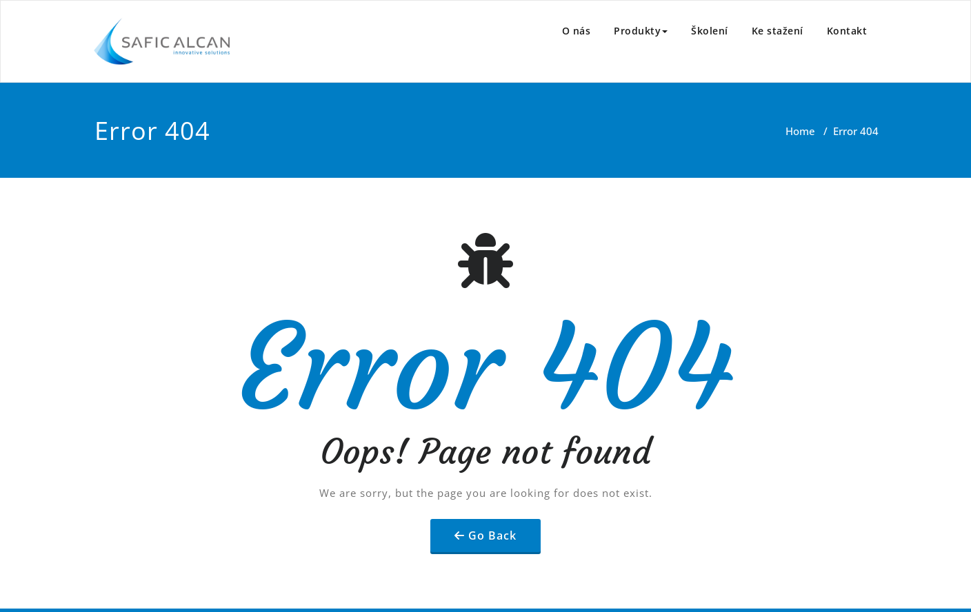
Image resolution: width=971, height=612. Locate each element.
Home (800, 131)
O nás (576, 30)
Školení (709, 30)
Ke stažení (777, 30)
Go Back (492, 535)
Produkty (641, 30)
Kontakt (847, 30)
